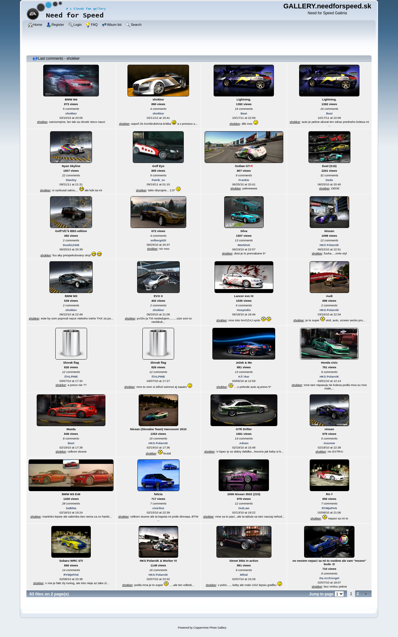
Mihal (244, 574)
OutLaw (243, 508)
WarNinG (244, 245)
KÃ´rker (243, 376)
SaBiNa (71, 508)
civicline (158, 508)
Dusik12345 (71, 245)
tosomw (329, 443)
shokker (71, 113)
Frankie (243, 180)
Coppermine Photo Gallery (209, 627)
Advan (243, 443)
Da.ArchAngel (329, 578)
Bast (244, 113)
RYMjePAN (329, 508)
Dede (329, 180)
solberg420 (158, 240)
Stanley (71, 180)
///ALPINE (71, 376)
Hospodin (244, 310)
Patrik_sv (158, 180)
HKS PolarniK (329, 245)
